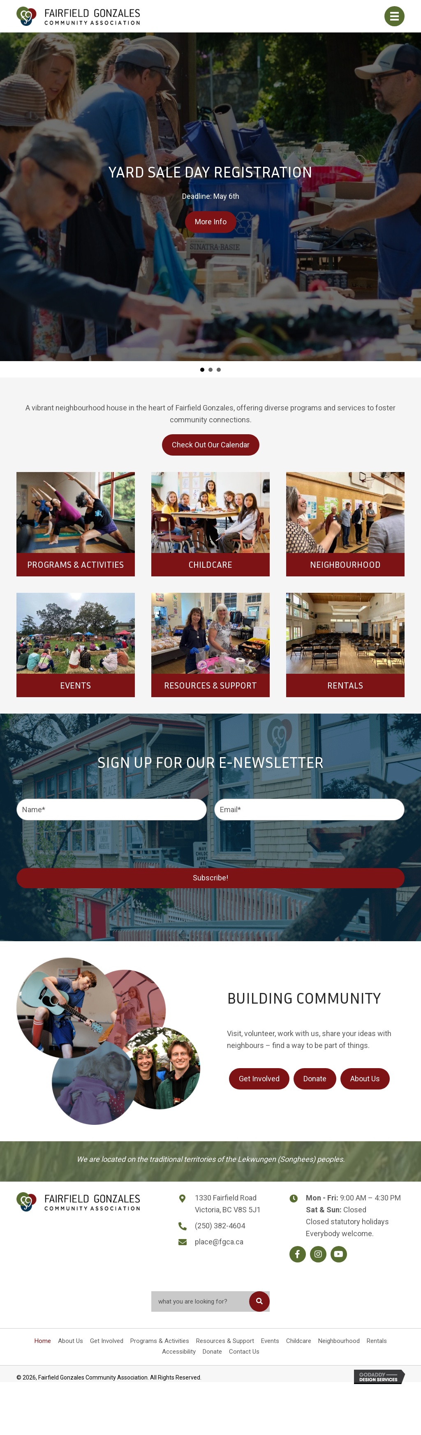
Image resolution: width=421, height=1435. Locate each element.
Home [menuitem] (43, 1341)
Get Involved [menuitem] (106, 1341)
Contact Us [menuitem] (244, 1351)
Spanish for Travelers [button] (210, 370)
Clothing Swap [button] (219, 370)
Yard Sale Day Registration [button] (202, 370)
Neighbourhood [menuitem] (339, 1341)
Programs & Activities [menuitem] (159, 1341)
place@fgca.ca (219, 1241)
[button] (297, 1254)
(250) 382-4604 (220, 1225)
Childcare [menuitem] (298, 1341)
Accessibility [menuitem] (179, 1351)
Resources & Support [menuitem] (225, 1341)
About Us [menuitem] (70, 1341)
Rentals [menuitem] (377, 1341)
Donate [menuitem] (212, 1351)
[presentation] (78, 843)
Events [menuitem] (270, 1341)
